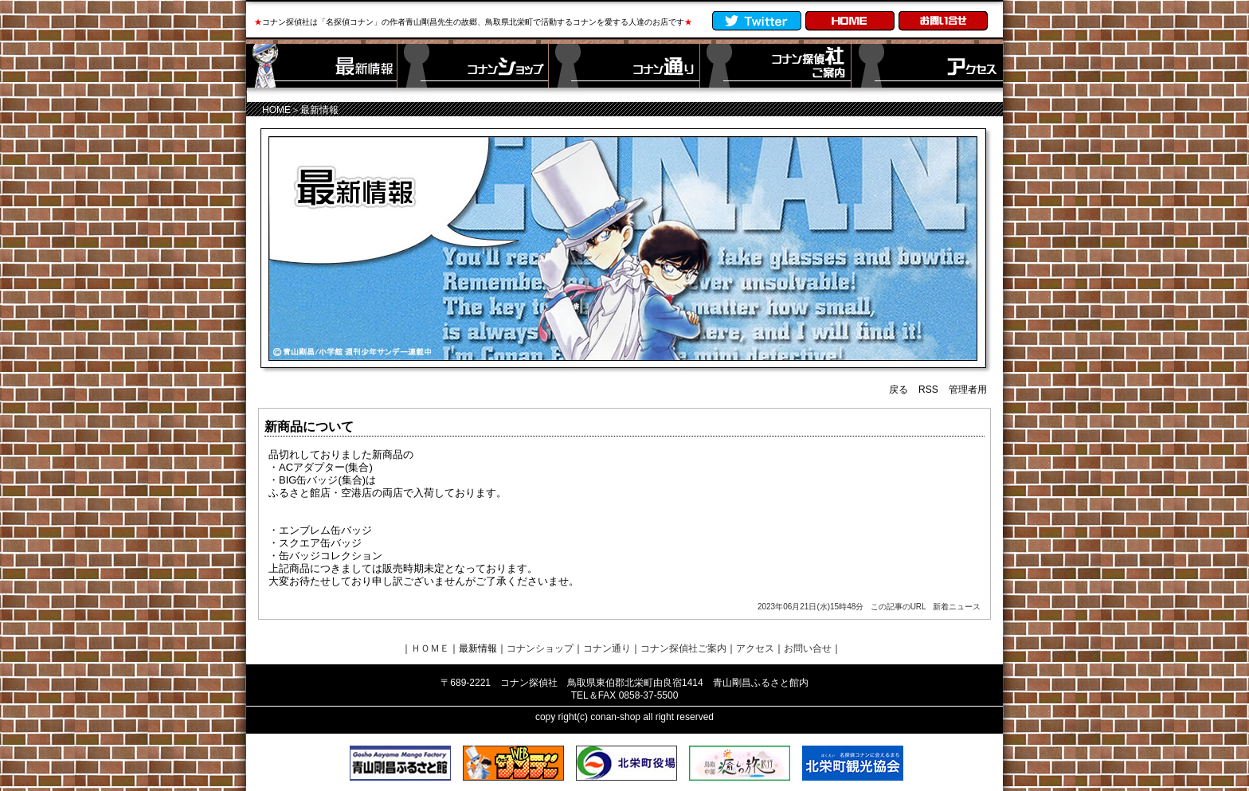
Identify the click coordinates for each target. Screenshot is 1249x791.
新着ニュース (957, 606)
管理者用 (968, 389)
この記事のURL (898, 606)
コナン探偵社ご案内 (683, 648)
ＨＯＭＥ (430, 648)
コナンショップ (540, 648)
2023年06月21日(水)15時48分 (810, 606)
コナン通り (607, 648)
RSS (928, 389)
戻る (898, 389)
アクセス (755, 648)
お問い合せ (808, 648)
